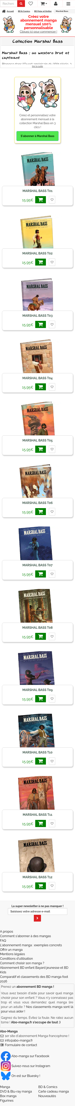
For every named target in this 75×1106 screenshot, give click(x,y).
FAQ (3, 940)
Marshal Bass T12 (37, 877)
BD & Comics (47, 1087)
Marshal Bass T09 (37, 690)
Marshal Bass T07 (37, 565)
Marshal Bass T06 (37, 503)
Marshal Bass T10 (38, 752)
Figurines (6, 1100)
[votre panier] (43, 3)
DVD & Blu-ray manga (16, 1091)
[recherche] (8, 3)
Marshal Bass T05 (37, 440)
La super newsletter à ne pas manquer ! (37, 913)
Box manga (8, 1096)
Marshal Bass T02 (37, 253)
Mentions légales (12, 954)
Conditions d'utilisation (16, 958)
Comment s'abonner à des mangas (25, 936)
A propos (6, 931)
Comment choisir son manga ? (22, 963)
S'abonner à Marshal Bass (37, 136)
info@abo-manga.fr (19, 1040)
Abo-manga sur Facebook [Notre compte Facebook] (25, 1056)
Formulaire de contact (21, 1045)
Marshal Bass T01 (38, 191)
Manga (5, 1087)
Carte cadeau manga (53, 1091)
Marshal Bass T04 (37, 378)
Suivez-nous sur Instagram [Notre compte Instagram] (25, 1066)
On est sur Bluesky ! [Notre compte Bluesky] (20, 1076)
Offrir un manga (11, 950)
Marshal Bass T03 (37, 316)
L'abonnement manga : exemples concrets (31, 945)
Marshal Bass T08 (37, 628)
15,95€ (34, 199)
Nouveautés (47, 1096)
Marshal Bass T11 (37, 815)
